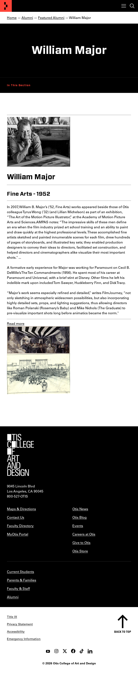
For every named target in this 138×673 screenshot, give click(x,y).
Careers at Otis (83, 534)
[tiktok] (81, 651)
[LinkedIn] (90, 651)
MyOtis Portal (17, 534)
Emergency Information (24, 639)
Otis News (80, 509)
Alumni (27, 17)
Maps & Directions (21, 509)
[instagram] (56, 651)
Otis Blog (79, 517)
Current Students (20, 571)
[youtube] (47, 651)
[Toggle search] (132, 5)
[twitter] (64, 651)
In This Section (19, 85)
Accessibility (16, 631)
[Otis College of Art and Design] (6, 6)
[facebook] (73, 651)
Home (12, 17)
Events (77, 525)
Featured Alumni (51, 17)
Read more (15, 323)
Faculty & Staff (18, 588)
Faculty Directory (20, 525)
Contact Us (15, 517)
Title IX (12, 617)
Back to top (122, 631)
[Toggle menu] (123, 5)
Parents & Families (21, 580)
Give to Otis (81, 542)
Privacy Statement (20, 624)
